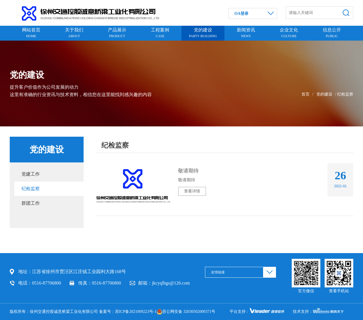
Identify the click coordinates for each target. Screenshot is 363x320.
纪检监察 (30, 188)
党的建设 (324, 94)
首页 (305, 94)
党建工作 (30, 174)
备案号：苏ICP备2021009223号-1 (128, 311)
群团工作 (30, 203)
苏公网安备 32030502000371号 (186, 312)
